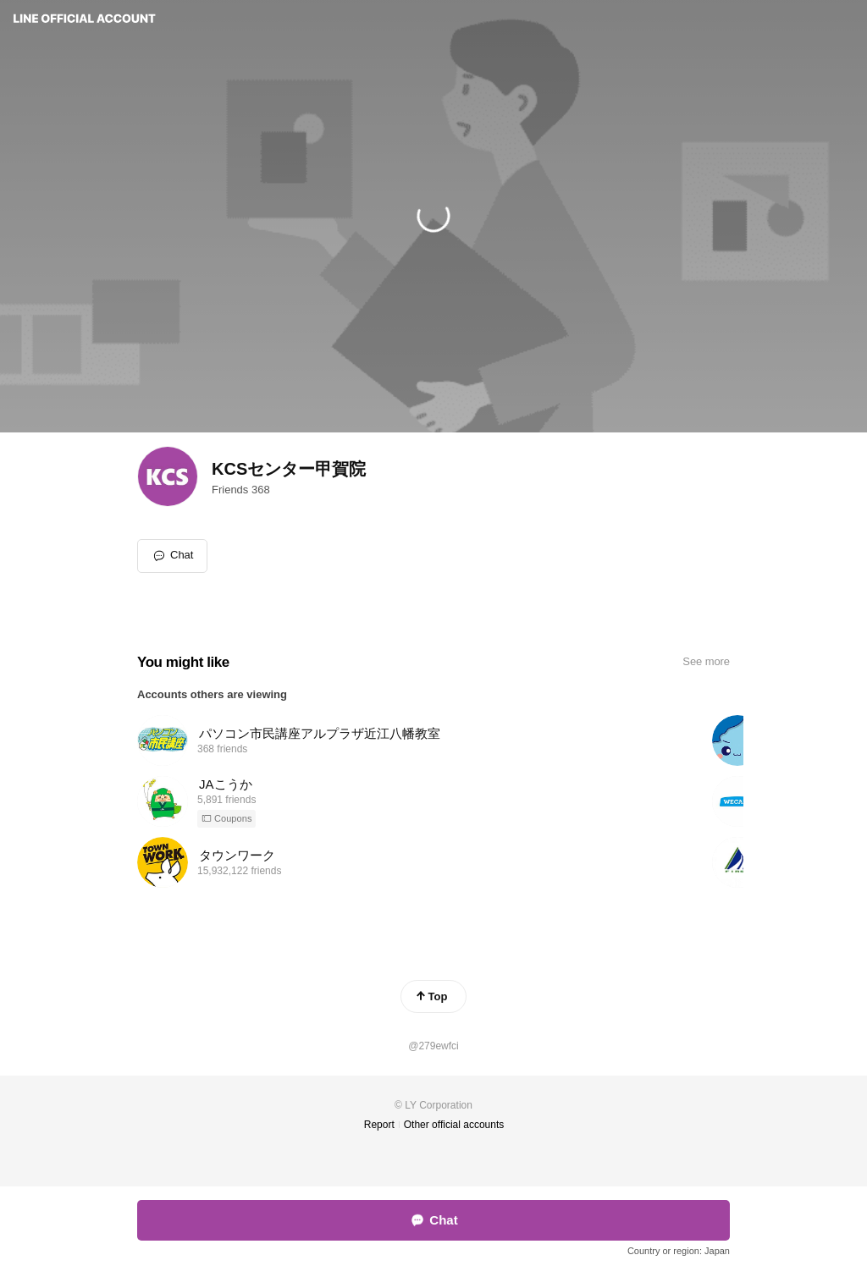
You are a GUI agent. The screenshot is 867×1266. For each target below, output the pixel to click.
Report (379, 1125)
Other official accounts (454, 1125)
